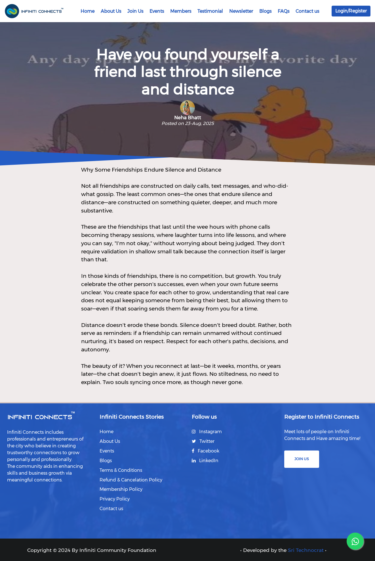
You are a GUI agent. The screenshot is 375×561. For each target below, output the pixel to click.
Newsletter (241, 11)
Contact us (307, 11)
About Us (111, 11)
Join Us (135, 11)
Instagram (207, 431)
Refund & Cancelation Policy (131, 479)
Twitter (203, 441)
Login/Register (351, 11)
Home (87, 11)
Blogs (265, 11)
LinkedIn (205, 460)
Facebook (205, 450)
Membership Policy (121, 489)
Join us (301, 459)
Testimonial (210, 11)
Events (156, 11)
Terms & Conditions (121, 470)
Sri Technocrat (306, 550)
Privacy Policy (115, 499)
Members (180, 11)
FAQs (283, 11)
